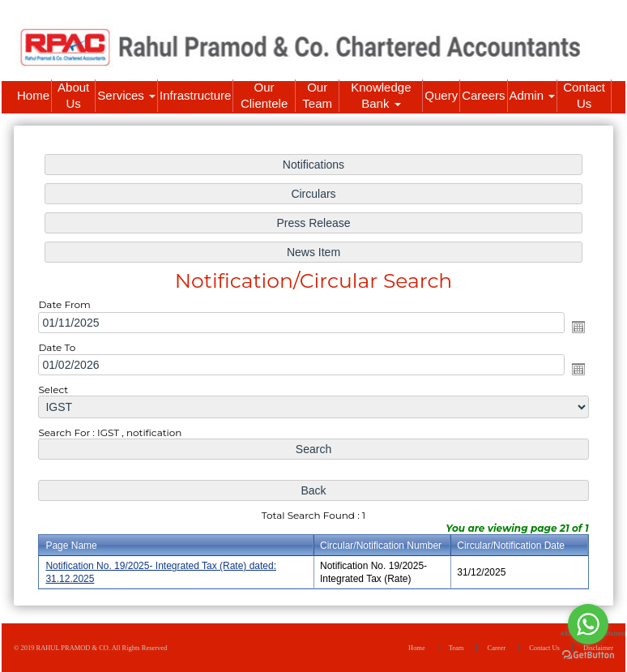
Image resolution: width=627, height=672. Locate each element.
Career (496, 648)
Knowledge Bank (381, 95)
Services (126, 95)
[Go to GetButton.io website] (588, 655)
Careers (483, 95)
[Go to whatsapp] (588, 624)
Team (456, 648)
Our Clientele (264, 95)
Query (441, 95)
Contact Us (584, 95)
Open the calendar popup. (577, 327)
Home (33, 95)
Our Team (317, 95)
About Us (73, 95)
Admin (533, 95)
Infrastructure (195, 95)
